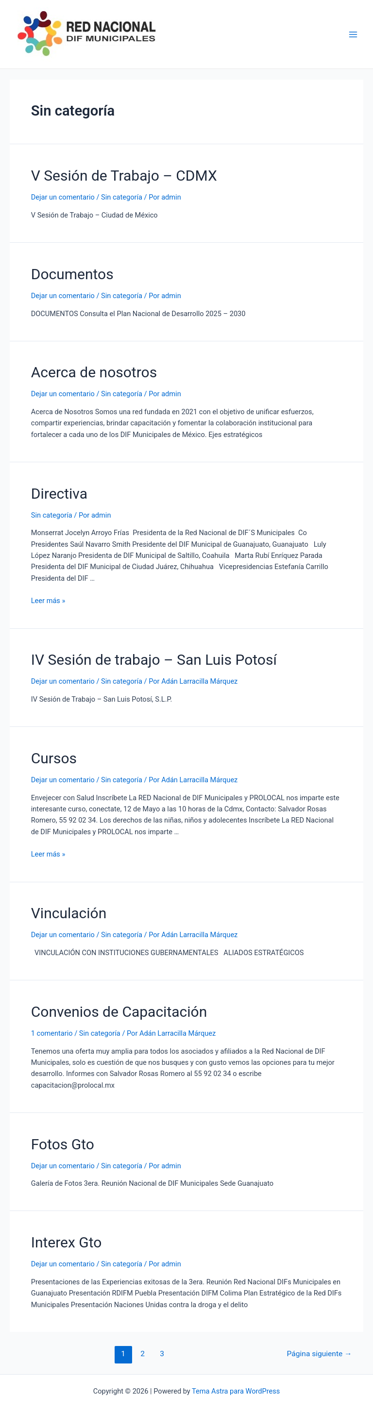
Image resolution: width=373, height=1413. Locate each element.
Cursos (54, 758)
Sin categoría (121, 197)
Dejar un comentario (63, 197)
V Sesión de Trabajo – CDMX (124, 175)
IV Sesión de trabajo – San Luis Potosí (154, 659)
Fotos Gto (62, 1144)
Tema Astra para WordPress (236, 1391)
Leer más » (48, 600)
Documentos (72, 274)
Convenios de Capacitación (119, 1011)
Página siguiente (319, 1353)
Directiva (59, 493)
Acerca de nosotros (94, 372)
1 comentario (52, 1033)
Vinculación (69, 913)
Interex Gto (66, 1242)
